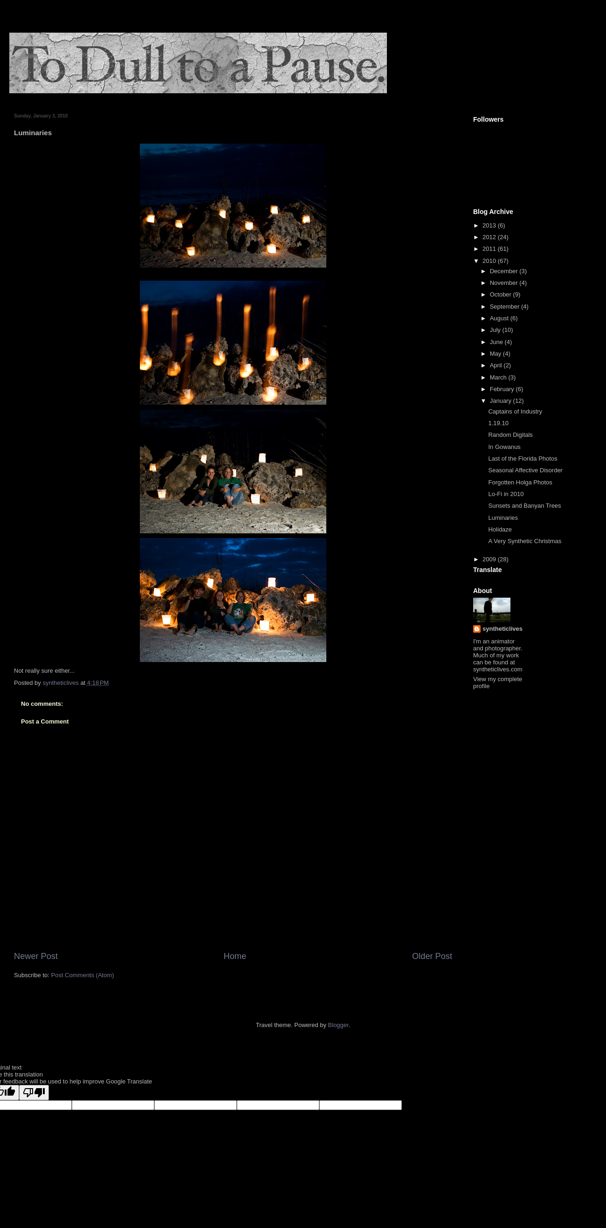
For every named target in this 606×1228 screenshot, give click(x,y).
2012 (490, 237)
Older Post (432, 956)
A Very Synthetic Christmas (524, 541)
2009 (490, 559)
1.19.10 (498, 423)
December (505, 271)
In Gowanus (504, 446)
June (497, 341)
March (499, 377)
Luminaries (503, 517)
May (496, 353)
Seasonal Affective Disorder (525, 470)
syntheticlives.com (497, 669)
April (497, 365)
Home (235, 956)
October (501, 294)
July (496, 329)
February (503, 389)
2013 (490, 225)
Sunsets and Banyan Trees (524, 505)
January (501, 400)
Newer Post (36, 956)
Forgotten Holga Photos (520, 482)
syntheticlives (502, 628)
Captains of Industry (515, 411)
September (505, 306)
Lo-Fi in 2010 (505, 493)
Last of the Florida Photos (522, 458)
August (500, 318)
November (505, 282)
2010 (490, 260)
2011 (490, 248)
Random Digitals (510, 434)
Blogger (338, 1024)
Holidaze (500, 529)
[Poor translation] (34, 1092)
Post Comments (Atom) (82, 975)
